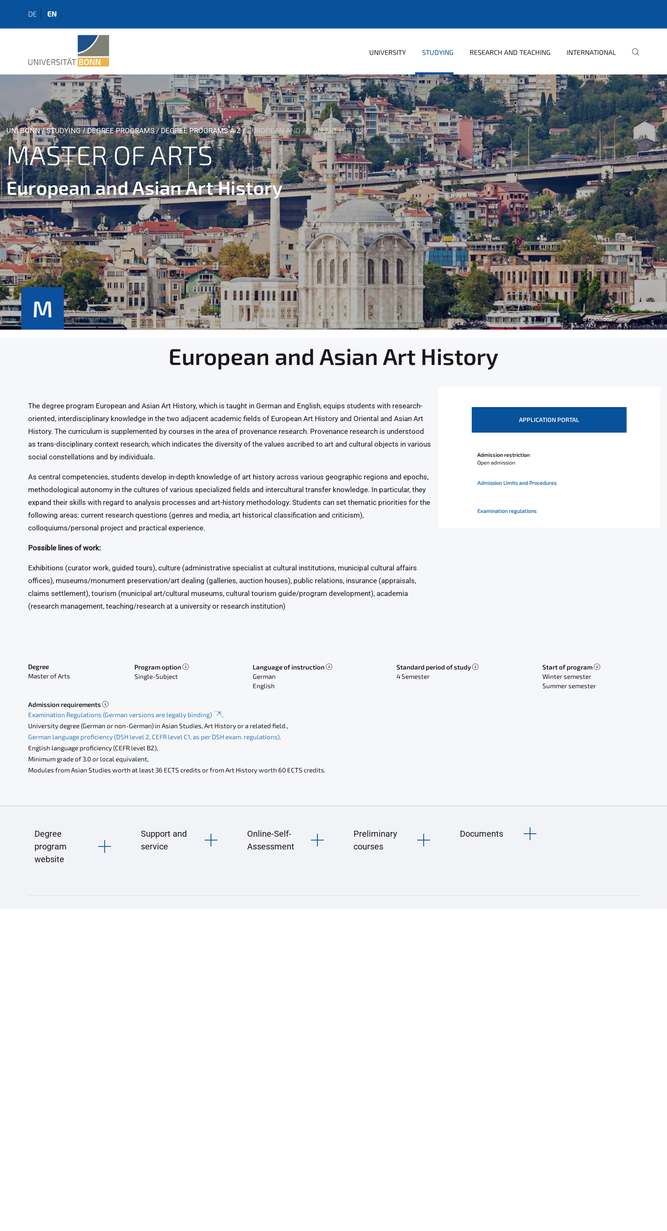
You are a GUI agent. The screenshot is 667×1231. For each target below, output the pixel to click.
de (32, 13)
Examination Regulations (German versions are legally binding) (125, 714)
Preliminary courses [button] (375, 840)
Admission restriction (503, 454)
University (387, 52)
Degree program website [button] (50, 846)
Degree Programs (120, 130)
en (52, 13)
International (591, 52)
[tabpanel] (333, 202)
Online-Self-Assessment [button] (270, 840)
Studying (437, 52)
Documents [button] (481, 834)
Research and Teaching (510, 52)
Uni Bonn (23, 130)
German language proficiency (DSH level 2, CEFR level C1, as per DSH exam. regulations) (153, 737)
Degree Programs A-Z (201, 130)
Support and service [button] (164, 840)
